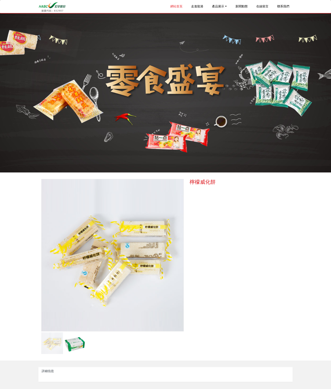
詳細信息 (48, 371)
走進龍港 (197, 6)
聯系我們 (283, 6)
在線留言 (262, 6)
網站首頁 (176, 6)
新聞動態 (241, 6)
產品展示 (218, 6)
